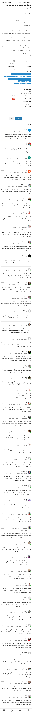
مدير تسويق (23, 391)
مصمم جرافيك (23, 257)
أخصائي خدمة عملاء (22, 473)
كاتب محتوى (23, 418)
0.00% (14, 98)
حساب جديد (18, 118)
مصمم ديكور (23, 298)
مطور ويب (24, 379)
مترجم (25, 339)
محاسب (24, 459)
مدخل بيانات (23, 145)
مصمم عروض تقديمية (22, 186)
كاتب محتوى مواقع (22, 159)
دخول (12, 118)
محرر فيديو (24, 172)
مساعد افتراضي (23, 214)
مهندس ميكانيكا (22, 432)
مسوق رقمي (23, 131)
